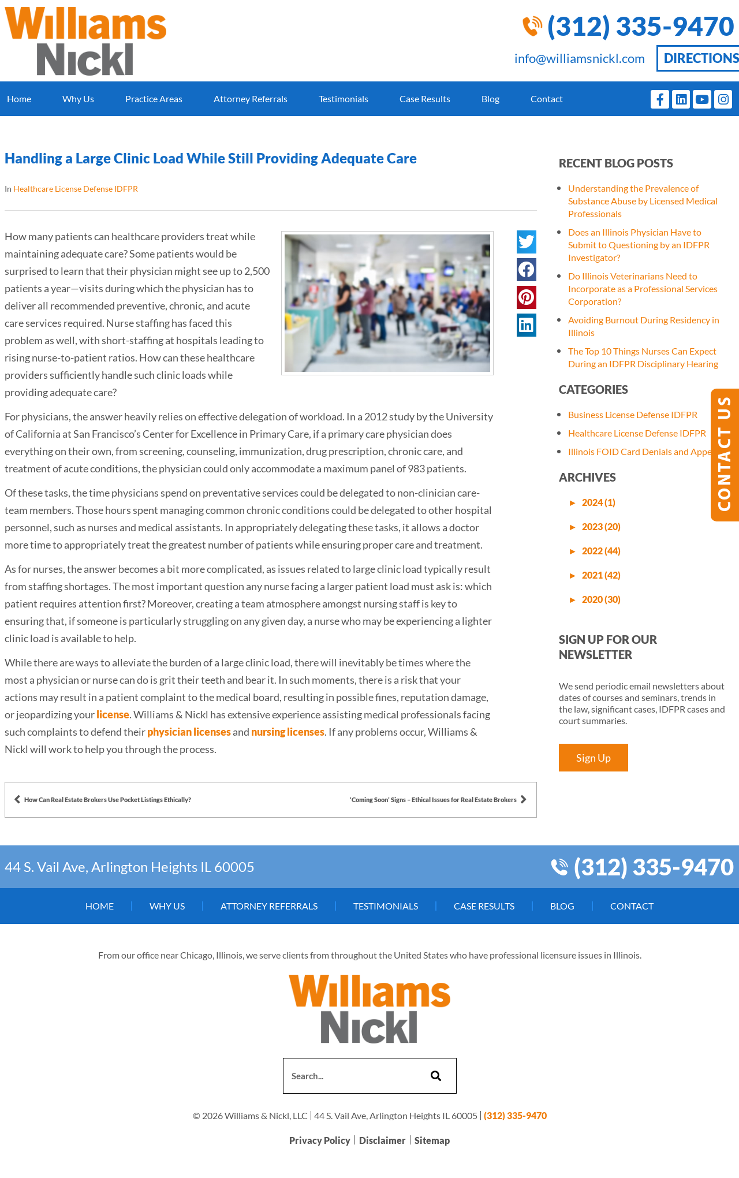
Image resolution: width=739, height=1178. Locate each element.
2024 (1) (598, 502)
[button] (526, 242)
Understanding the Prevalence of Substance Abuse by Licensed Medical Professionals (643, 200)
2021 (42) (601, 574)
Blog (490, 98)
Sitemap (432, 1140)
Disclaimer (382, 1140)
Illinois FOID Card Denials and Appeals (645, 451)
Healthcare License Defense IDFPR (75, 188)
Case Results (425, 98)
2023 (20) (601, 526)
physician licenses (189, 731)
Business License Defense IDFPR (632, 414)
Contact (547, 98)
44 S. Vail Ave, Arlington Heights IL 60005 (130, 866)
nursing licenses (287, 731)
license (112, 714)
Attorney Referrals (251, 98)
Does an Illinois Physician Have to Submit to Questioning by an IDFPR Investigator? (639, 244)
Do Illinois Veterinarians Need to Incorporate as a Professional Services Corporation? (643, 288)
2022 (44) (601, 550)
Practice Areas (153, 98)
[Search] (434, 1075)
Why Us (78, 98)
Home (19, 98)
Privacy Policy (319, 1140)
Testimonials (343, 98)
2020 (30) (601, 599)
